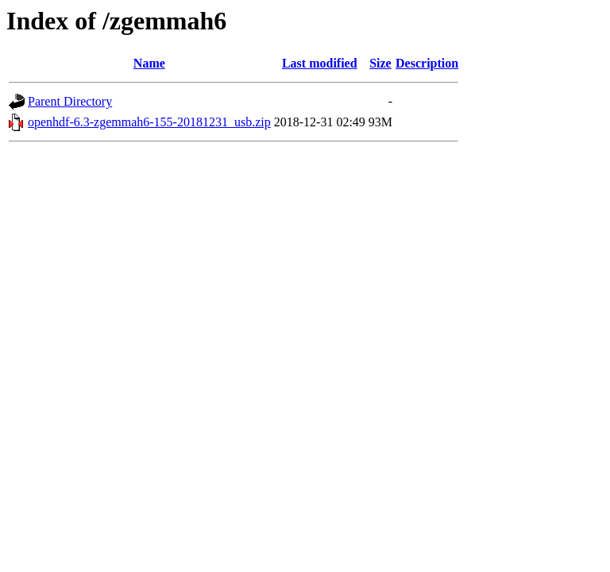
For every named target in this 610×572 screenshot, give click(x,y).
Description (427, 63)
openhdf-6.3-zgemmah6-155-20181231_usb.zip (149, 122)
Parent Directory (70, 101)
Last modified (319, 63)
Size (380, 63)
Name (149, 63)
